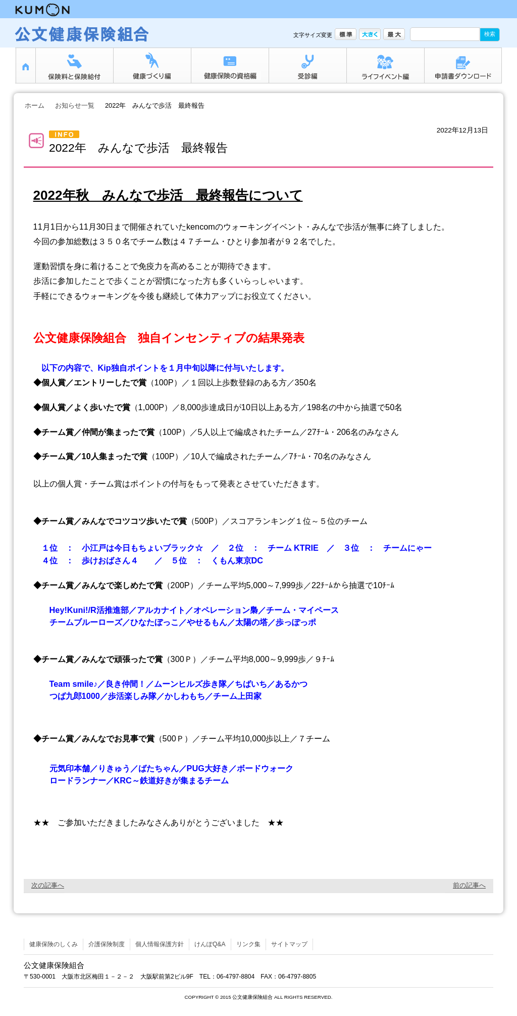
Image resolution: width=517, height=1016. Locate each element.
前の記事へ (469, 885)
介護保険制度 (106, 944)
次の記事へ (47, 885)
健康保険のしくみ (53, 944)
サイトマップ (289, 944)
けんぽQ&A (210, 944)
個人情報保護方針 (159, 944)
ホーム (34, 105)
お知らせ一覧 (74, 105)
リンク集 (248, 944)
